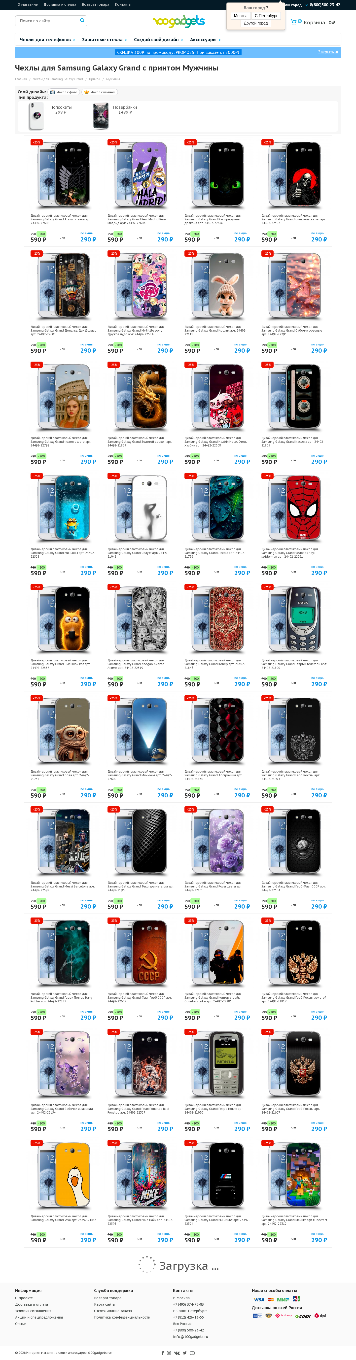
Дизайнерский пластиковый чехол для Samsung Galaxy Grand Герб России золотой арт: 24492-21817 (293, 997)
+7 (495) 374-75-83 (188, 1304)
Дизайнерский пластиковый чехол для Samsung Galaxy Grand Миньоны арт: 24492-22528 (63, 552)
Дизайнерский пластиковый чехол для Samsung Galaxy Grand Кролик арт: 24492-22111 (215, 330)
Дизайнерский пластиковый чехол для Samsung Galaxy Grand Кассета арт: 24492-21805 (292, 441)
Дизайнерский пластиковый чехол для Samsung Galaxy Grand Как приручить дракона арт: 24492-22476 (213, 219)
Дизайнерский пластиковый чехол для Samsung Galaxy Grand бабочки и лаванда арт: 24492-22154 (62, 1108)
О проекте (24, 1298)
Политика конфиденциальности (122, 1317)
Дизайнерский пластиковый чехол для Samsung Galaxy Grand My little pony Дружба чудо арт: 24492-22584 (136, 330)
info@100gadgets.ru (190, 1336)
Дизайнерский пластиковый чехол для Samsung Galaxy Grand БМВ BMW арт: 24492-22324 (217, 1219)
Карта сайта (104, 1304)
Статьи (20, 1324)
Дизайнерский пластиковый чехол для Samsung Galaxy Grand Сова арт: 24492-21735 (60, 775)
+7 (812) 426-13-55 (188, 1317)
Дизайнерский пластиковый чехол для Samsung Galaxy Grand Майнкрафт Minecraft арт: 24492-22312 (294, 1219)
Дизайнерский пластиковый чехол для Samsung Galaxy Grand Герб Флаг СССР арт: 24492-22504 (293, 886)
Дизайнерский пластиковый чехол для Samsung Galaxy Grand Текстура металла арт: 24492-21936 (140, 886)
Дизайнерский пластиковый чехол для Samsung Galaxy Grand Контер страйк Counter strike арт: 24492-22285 (213, 997)
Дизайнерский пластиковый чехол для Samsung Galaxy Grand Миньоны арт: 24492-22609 (139, 775)
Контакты (123, 4)
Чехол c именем (99, 92)
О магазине (28, 4)
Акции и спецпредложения (39, 1317)
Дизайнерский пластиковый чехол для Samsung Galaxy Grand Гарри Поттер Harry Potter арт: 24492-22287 (61, 997)
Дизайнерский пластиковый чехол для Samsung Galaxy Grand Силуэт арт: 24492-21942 (138, 552)
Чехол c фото (63, 92)
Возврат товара (95, 4)
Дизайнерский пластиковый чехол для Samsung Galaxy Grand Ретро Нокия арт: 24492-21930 (214, 1108)
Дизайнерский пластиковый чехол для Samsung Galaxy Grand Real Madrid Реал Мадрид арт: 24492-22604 (137, 219)
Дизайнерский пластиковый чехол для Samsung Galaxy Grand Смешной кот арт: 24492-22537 (60, 664)
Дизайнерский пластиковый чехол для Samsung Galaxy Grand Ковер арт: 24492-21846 (214, 664)
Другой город (256, 23)
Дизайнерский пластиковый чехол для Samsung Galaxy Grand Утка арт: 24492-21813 (64, 1218)
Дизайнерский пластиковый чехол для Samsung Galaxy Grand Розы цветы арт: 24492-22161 (213, 886)
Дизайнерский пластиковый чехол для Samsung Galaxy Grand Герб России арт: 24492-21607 (290, 1108)
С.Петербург (266, 16)
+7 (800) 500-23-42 (188, 1330)
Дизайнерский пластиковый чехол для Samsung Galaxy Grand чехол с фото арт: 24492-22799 (61, 441)
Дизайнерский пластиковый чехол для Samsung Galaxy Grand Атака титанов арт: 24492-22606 (61, 219)
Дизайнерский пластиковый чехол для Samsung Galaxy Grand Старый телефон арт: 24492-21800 (294, 664)
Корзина (311, 22)
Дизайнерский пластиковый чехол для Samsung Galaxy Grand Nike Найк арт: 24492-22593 (140, 1219)
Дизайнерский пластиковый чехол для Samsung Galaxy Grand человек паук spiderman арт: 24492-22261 (290, 552)
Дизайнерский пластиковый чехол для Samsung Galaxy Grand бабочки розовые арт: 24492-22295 (291, 330)
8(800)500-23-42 (325, 4)
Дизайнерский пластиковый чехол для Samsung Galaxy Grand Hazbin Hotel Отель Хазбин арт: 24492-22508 (215, 441)
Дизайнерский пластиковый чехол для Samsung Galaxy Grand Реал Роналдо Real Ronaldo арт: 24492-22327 (138, 1108)
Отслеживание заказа (113, 1311)
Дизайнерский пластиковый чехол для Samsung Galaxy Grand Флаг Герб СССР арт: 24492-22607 (139, 997)
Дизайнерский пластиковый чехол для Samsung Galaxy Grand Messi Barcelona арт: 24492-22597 (63, 886)
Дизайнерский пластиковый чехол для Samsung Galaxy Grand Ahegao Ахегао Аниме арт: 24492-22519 (136, 664)
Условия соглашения (33, 1311)
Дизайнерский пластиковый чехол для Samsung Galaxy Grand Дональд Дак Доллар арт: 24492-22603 (64, 330)
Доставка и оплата (59, 4)
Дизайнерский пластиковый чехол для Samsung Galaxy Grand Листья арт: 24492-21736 (214, 552)
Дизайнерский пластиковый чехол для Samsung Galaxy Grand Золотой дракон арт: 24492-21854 (139, 441)
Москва (241, 16)
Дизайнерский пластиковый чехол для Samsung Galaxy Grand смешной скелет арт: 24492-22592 (293, 219)
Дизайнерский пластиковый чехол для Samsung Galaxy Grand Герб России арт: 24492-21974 (290, 775)
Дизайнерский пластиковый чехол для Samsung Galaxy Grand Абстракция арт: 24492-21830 (213, 775)
